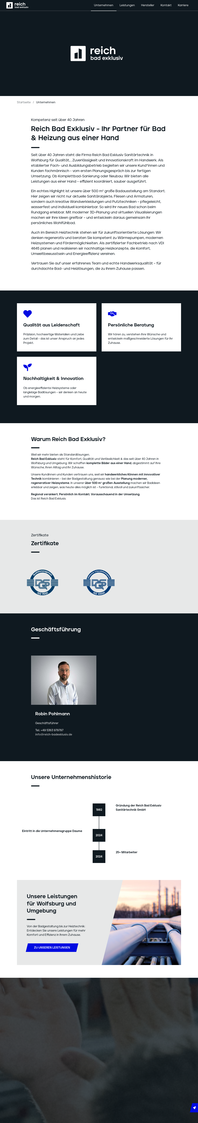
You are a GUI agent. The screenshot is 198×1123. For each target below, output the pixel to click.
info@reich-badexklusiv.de (53, 734)
